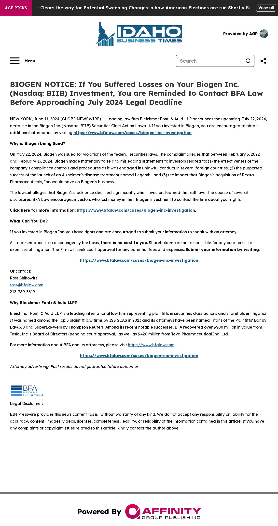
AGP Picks (16, 7)
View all (266, 7)
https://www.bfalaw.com (151, 344)
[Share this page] (263, 61)
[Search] (209, 61)
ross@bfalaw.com (26, 284)
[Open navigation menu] (22, 61)
